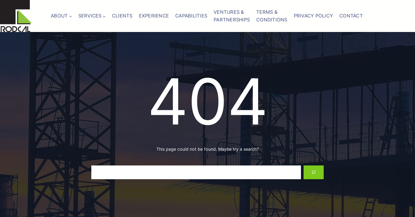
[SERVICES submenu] (104, 16)
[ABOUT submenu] (70, 16)
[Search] (314, 172)
